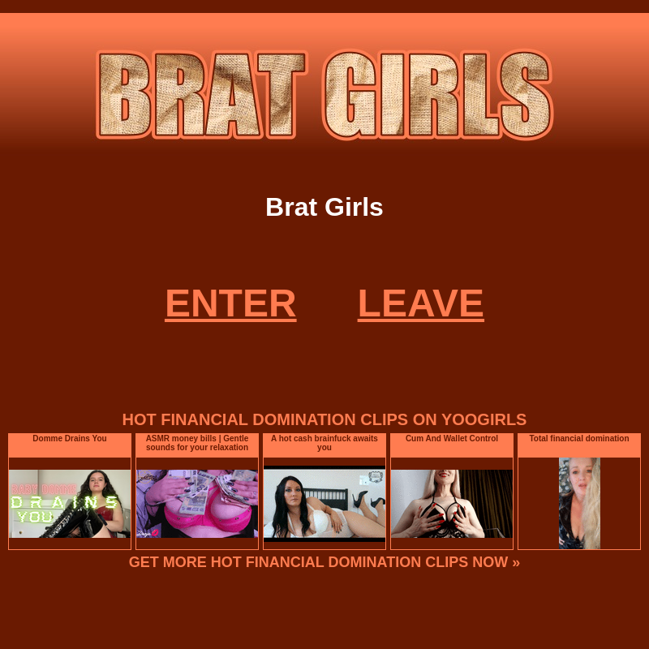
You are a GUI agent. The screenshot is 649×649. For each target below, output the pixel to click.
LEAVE (421, 303)
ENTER (231, 303)
